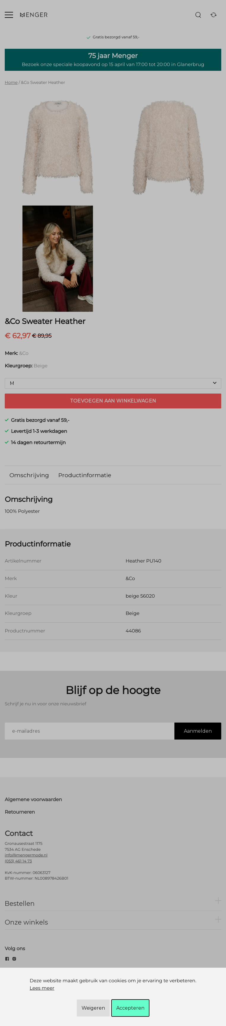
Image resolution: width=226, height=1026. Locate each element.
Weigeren (93, 1008)
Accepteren (130, 1008)
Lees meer (42, 988)
